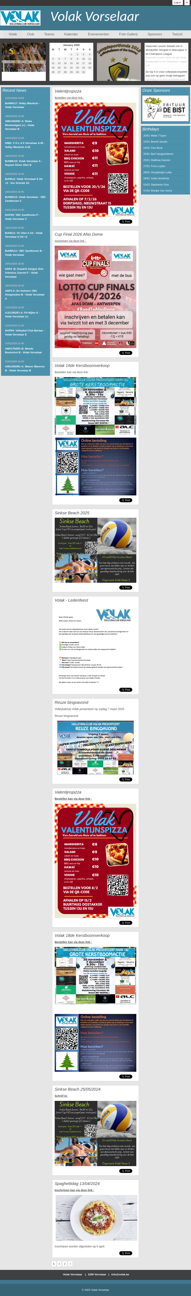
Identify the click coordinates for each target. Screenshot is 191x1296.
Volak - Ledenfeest (71, 600)
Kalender (71, 34)
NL (187, 2)
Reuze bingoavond (71, 702)
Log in (177, 2)
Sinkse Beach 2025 (72, 513)
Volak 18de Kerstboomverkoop (82, 935)
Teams (49, 34)
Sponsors (155, 34)
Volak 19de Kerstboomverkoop (82, 365)
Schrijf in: (61, 1095)
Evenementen (98, 34)
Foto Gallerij (128, 34)
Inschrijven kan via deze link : (74, 1190)
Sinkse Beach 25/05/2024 (78, 1089)
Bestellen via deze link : (69, 97)
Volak (13, 34)
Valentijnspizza (68, 91)
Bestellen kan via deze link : (72, 372)
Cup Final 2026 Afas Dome (79, 234)
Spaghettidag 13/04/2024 (77, 1183)
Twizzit (177, 34)
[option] (165, 108)
